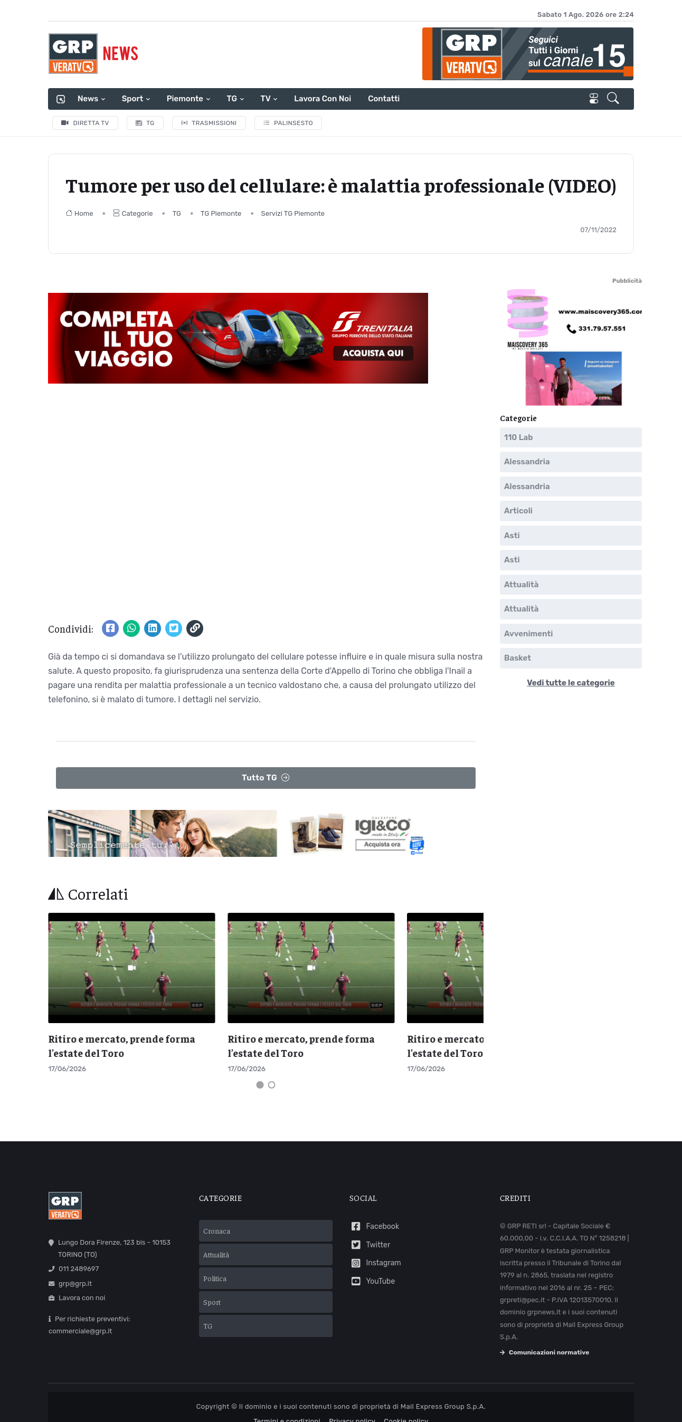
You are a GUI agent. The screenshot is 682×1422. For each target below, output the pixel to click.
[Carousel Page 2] (272, 1065)
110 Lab (518, 437)
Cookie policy (406, 1401)
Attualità (521, 584)
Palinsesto (288, 123)
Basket (517, 658)
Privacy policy (352, 1401)
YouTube (372, 1261)
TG (232, 98)
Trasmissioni (209, 123)
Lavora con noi (322, 98)
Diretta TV (85, 123)
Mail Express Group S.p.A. (443, 1386)
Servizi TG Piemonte (293, 213)
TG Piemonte (221, 213)
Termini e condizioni (286, 1401)
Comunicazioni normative (544, 1332)
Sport (132, 98)
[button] (614, 99)
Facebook (374, 1206)
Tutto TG (266, 778)
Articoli (518, 511)
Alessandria (527, 461)
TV (266, 98)
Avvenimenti (528, 633)
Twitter (369, 1225)
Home (79, 213)
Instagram (375, 1243)
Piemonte (185, 98)
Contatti (384, 98)
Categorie (133, 213)
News (88, 98)
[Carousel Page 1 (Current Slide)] (260, 1065)
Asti (512, 535)
